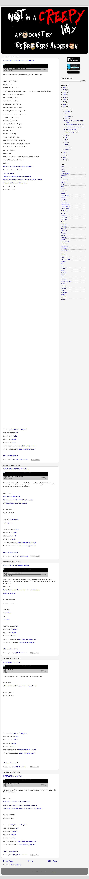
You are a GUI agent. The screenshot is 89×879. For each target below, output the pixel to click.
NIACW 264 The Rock (11, 662)
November (68, 111)
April (66, 142)
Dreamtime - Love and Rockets (12, 170)
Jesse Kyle (64, 255)
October (67, 113)
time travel (64, 297)
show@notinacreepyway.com (27, 446)
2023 (64, 94)
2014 (64, 160)
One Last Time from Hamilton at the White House (18, 166)
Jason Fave (64, 244)
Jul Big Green (14, 429)
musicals (63, 272)
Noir (62, 277)
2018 (64, 106)
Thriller (63, 294)
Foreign (63, 233)
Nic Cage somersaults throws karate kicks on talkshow (20, 686)
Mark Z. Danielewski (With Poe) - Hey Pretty (17, 176)
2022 (64, 97)
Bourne (63, 188)
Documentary (65, 204)
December (68, 109)
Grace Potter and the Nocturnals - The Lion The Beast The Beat (22, 180)
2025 (64, 90)
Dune (62, 222)
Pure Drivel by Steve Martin (11, 496)
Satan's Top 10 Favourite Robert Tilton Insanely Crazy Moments (22, 808)
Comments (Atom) (16, 864)
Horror (63, 239)
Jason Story (64, 250)
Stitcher (15, 436)
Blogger (54, 872)
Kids (62, 257)
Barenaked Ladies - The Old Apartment (15, 183)
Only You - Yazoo (8, 173)
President (63, 286)
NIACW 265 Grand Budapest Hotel (16, 565)
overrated (63, 279)
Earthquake (64, 224)
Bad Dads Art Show (9, 593)
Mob (62, 263)
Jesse (62, 253)
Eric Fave (63, 226)
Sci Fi (62, 290)
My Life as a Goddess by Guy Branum (15, 503)
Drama (63, 213)
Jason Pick (64, 248)
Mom (62, 266)
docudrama (64, 202)
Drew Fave (64, 215)
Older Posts (52, 861)
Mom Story (64, 268)
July (66, 135)
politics (63, 283)
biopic (62, 184)
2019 (64, 104)
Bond (62, 186)
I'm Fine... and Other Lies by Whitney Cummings (18, 500)
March (66, 144)
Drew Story (64, 219)
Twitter (13, 442)
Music (62, 270)
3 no (62, 166)
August (67, 118)
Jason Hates (64, 246)
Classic (63, 193)
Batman (63, 182)
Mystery (63, 275)
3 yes (62, 169)
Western (63, 299)
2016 (64, 155)
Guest (63, 235)
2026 (64, 87)
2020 (64, 102)
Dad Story (64, 200)
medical (63, 261)
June (66, 137)
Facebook (13, 439)
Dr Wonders (64, 211)
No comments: (24, 459)
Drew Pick (64, 217)
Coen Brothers (65, 195)
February (67, 147)
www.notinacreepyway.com (27, 449)
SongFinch (24, 429)
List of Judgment (65, 259)
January (67, 149)
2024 (64, 92)
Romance (64, 288)
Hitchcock (64, 237)
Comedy (63, 197)
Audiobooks (64, 180)
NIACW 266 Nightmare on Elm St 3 (16, 469)
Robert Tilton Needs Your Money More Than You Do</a (20, 805)
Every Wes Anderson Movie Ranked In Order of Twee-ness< (21, 590)
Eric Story (64, 230)
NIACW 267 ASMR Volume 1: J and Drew (18, 61)
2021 (64, 99)
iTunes (17, 432)
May (66, 139)
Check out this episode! (10, 455)
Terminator (64, 292)
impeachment (65, 241)
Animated (63, 175)
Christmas (64, 191)
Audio (62, 177)
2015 (64, 157)
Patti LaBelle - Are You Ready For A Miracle (16, 802)
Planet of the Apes (66, 281)
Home (30, 861)
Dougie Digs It (65, 208)
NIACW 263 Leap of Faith (12, 776)
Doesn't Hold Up (65, 206)
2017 (64, 152)
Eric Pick (63, 228)
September (68, 116)
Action (63, 171)
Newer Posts (8, 861)
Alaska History (65, 173)
